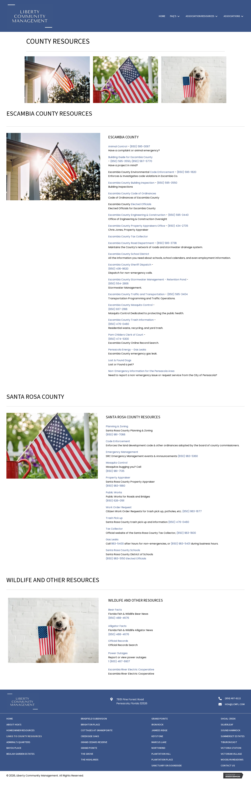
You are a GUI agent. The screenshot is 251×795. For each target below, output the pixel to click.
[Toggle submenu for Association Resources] (216, 16)
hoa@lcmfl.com (235, 704)
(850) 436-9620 (118, 268)
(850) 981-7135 (115, 471)
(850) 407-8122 (233, 698)
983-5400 (117, 543)
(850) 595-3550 (120, 161)
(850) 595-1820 (187, 172)
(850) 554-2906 (118, 283)
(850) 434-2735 (178, 226)
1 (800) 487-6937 (119, 661)
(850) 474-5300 (118, 339)
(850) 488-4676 (118, 618)
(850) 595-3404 (177, 294)
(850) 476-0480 (118, 324)
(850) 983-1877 (192, 511)
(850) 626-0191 (115, 500)
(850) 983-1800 (186, 533)
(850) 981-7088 (116, 434)
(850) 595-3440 (178, 215)
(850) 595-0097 (140, 146)
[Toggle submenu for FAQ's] (178, 16)
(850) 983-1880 (115, 486)
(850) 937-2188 (117, 309)
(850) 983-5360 (188, 456)
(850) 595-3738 (167, 243)
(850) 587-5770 (142, 161)
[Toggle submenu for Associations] (242, 16)
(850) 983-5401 (180, 543)
